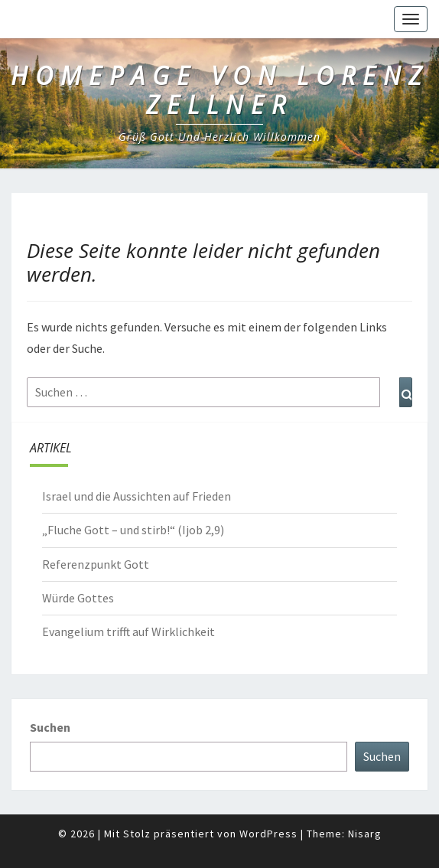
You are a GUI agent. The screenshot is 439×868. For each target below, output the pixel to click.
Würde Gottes (78, 597)
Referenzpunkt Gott (95, 564)
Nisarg (365, 833)
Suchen (50, 727)
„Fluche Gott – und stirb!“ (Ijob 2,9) (133, 529)
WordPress (268, 833)
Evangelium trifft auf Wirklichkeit (128, 631)
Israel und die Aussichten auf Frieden (136, 496)
